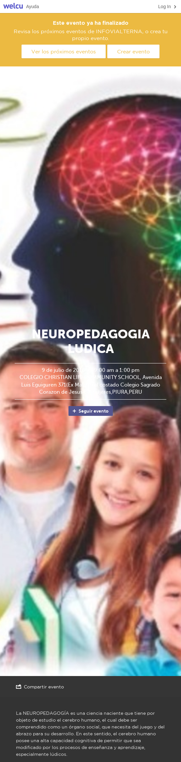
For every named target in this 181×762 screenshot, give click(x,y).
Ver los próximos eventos (63, 51)
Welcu (13, 6)
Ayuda (32, 6)
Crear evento (133, 51)
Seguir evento (90, 411)
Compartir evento (40, 686)
